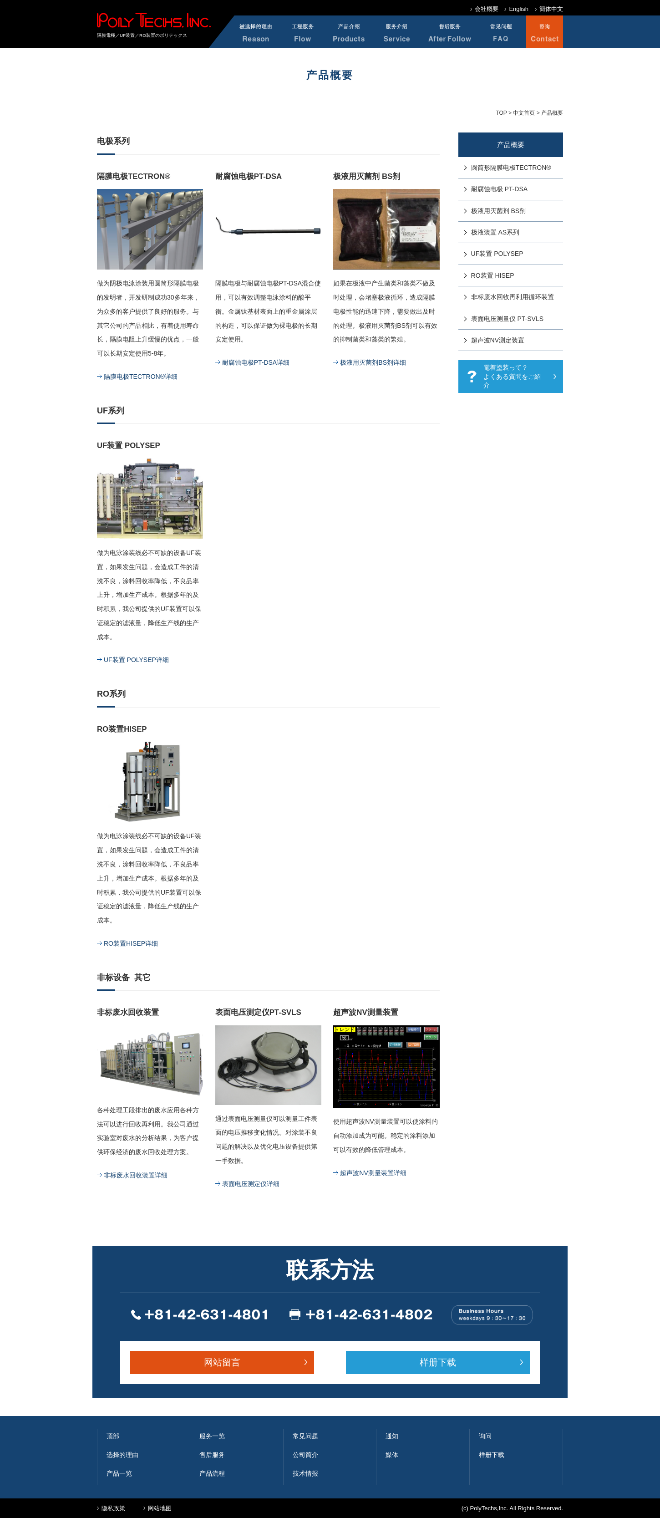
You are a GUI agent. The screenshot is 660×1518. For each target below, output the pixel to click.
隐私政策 (113, 1508)
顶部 (113, 1436)
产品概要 (510, 144)
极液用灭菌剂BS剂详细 (373, 362)
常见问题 (305, 1436)
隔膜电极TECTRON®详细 (141, 376)
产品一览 (119, 1473)
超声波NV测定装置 (497, 340)
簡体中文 (551, 8)
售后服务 (212, 1454)
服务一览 (212, 1436)
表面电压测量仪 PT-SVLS (507, 318)
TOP (501, 113)
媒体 (392, 1454)
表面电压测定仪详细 (250, 1183)
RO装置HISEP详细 (131, 943)
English (518, 8)
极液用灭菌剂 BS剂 (366, 176)
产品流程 (212, 1473)
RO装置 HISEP (492, 275)
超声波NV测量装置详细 (373, 1173)
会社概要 (486, 8)
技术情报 (305, 1473)
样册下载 (438, 1362)
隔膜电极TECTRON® (133, 176)
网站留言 (222, 1362)
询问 (485, 1436)
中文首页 (524, 113)
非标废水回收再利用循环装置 (512, 297)
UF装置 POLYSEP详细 (136, 659)
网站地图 (160, 1508)
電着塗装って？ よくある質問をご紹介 (512, 376)
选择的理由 (122, 1454)
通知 (392, 1436)
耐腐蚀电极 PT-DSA (499, 189)
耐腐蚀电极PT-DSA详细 (256, 362)
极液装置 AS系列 (495, 232)
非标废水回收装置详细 (136, 1175)
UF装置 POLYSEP (497, 253)
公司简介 (305, 1454)
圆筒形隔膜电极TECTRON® (511, 167)
